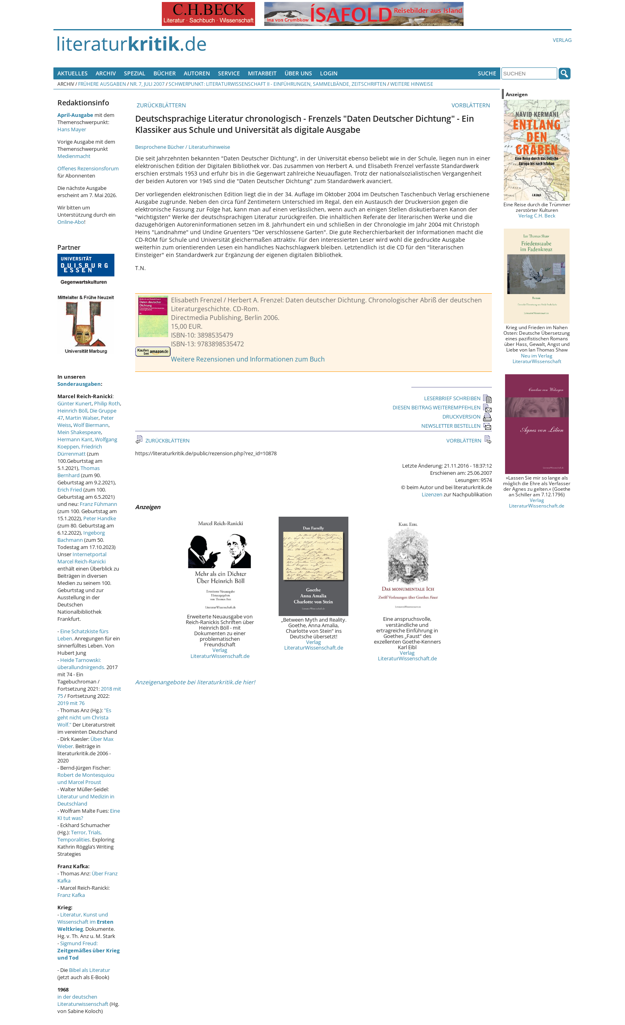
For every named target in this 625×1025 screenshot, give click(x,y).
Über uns (298, 73)
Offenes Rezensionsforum (88, 168)
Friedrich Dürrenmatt (79, 450)
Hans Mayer (71, 129)
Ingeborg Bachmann (81, 536)
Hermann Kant (74, 439)
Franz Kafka (71, 895)
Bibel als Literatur (89, 970)
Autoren (197, 73)
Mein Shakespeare (79, 432)
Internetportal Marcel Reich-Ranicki (81, 558)
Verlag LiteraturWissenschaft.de (220, 652)
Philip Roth (107, 403)
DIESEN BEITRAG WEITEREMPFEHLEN (442, 407)
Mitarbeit (262, 73)
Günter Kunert (74, 403)
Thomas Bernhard (78, 471)
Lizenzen (432, 494)
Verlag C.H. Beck (537, 215)
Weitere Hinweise (411, 84)
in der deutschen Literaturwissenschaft (82, 1000)
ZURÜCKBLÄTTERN (160, 105)
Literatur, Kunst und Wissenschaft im (85, 921)
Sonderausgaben (79, 383)
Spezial (134, 73)
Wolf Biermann (90, 425)
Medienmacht (73, 156)
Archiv (106, 73)
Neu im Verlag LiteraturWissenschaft (537, 358)
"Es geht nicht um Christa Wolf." (84, 717)
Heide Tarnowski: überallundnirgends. (81, 663)
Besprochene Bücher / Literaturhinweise (182, 146)
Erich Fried (69, 489)
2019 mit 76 (71, 703)
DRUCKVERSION (467, 416)
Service (229, 73)
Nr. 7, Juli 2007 (147, 84)
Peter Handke (99, 518)
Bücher (164, 73)
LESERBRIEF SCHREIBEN (458, 398)
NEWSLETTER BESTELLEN (456, 425)
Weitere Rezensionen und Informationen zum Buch (248, 359)
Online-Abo (70, 221)
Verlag (562, 39)
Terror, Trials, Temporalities (79, 836)
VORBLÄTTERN (472, 105)
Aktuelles (72, 73)
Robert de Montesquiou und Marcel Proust (85, 778)
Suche (487, 73)
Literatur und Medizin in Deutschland (85, 800)
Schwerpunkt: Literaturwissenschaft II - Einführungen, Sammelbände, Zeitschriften (277, 84)
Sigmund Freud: (88, 950)
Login (329, 73)
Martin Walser (81, 417)
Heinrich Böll (72, 410)
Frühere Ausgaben (102, 84)
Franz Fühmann (98, 504)
